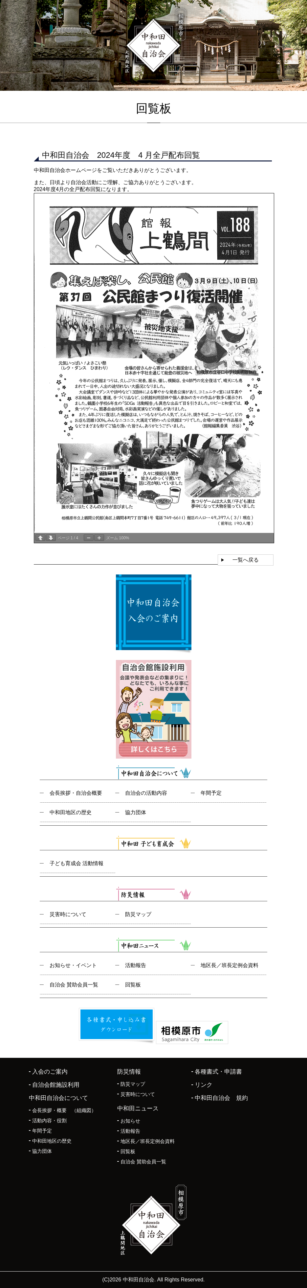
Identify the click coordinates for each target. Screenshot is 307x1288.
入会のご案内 (50, 1071)
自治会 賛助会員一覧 (74, 984)
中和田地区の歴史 (71, 812)
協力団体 (135, 812)
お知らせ (130, 1121)
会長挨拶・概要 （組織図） (64, 1110)
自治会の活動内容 (146, 793)
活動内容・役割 (49, 1120)
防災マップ (138, 914)
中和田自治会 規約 (221, 1098)
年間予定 (211, 793)
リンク (203, 1084)
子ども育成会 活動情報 (76, 863)
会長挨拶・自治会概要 (76, 793)
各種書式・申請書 (218, 1071)
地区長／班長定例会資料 (229, 965)
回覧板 (133, 984)
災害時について (68, 914)
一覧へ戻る (245, 560)
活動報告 (135, 965)
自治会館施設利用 (55, 1084)
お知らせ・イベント (73, 965)
